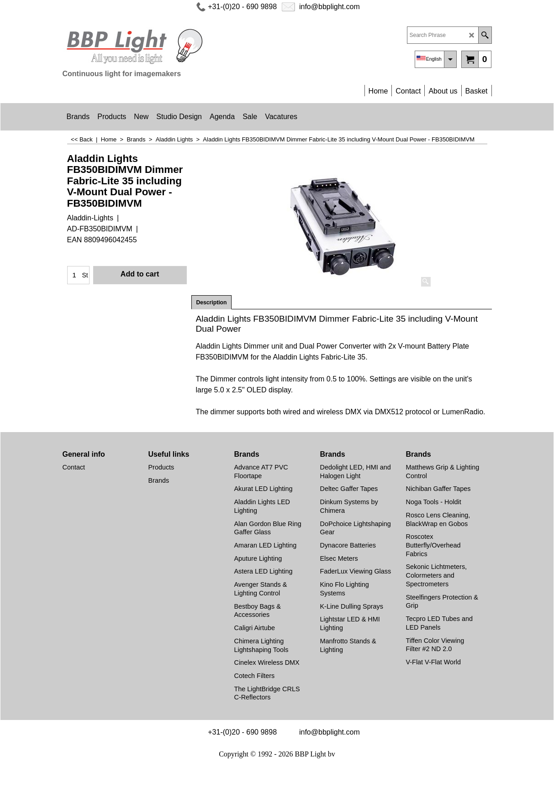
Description (211, 302)
